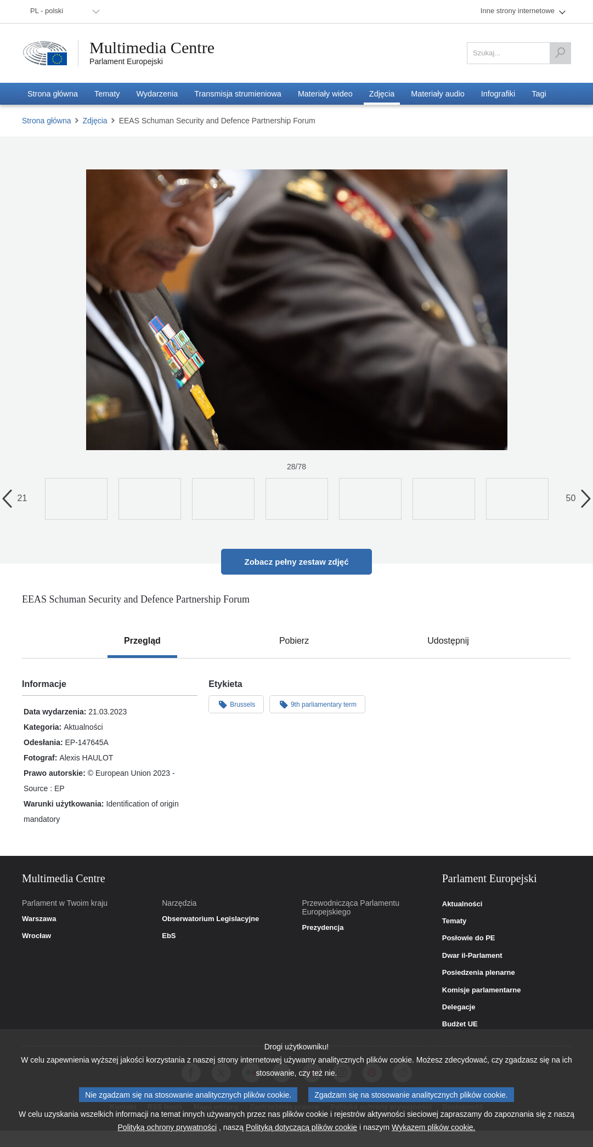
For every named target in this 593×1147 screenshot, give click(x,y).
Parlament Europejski (126, 61)
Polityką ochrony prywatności (167, 1127)
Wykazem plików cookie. (433, 1127)
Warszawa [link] (39, 919)
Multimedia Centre (151, 47)
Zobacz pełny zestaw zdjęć (296, 561)
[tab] (142, 641)
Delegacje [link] (459, 1007)
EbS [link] (169, 936)
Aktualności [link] (462, 904)
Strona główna (46, 120)
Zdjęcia (95, 120)
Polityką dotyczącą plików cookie (301, 1127)
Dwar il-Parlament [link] (472, 955)
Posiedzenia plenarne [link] (478, 972)
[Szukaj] (560, 53)
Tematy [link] (454, 921)
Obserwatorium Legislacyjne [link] (210, 919)
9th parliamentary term (317, 704)
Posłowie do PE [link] (468, 938)
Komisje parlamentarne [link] (481, 990)
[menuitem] (63, 11)
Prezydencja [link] (323, 928)
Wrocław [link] (36, 936)
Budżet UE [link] (460, 1024)
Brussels (236, 704)
